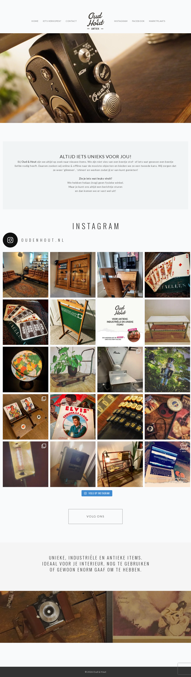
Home (35, 14)
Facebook (138, 14)
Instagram (121, 14)
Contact (71, 14)
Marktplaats (157, 14)
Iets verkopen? (52, 14)
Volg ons (95, 516)
